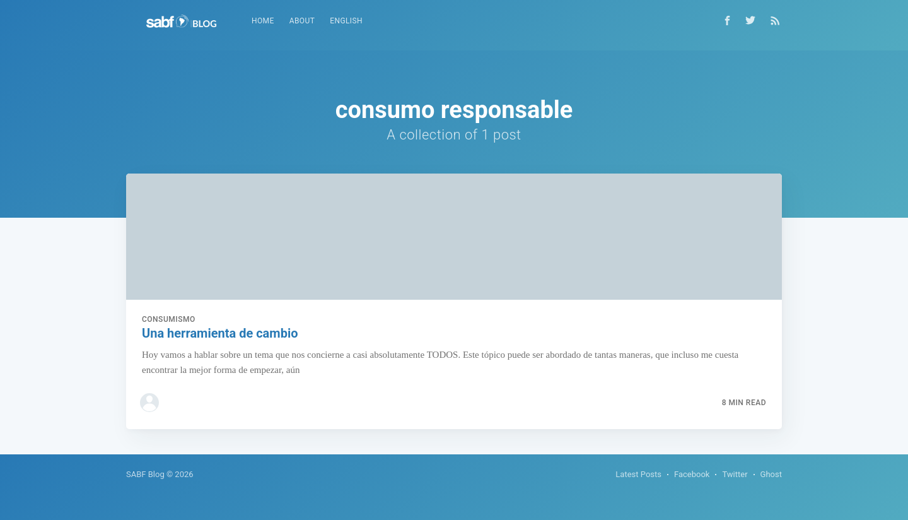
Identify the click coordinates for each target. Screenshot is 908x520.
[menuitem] (263, 21)
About (302, 20)
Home (263, 20)
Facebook (691, 474)
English (346, 20)
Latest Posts (638, 474)
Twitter (734, 474)
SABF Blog (145, 474)
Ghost (771, 474)
